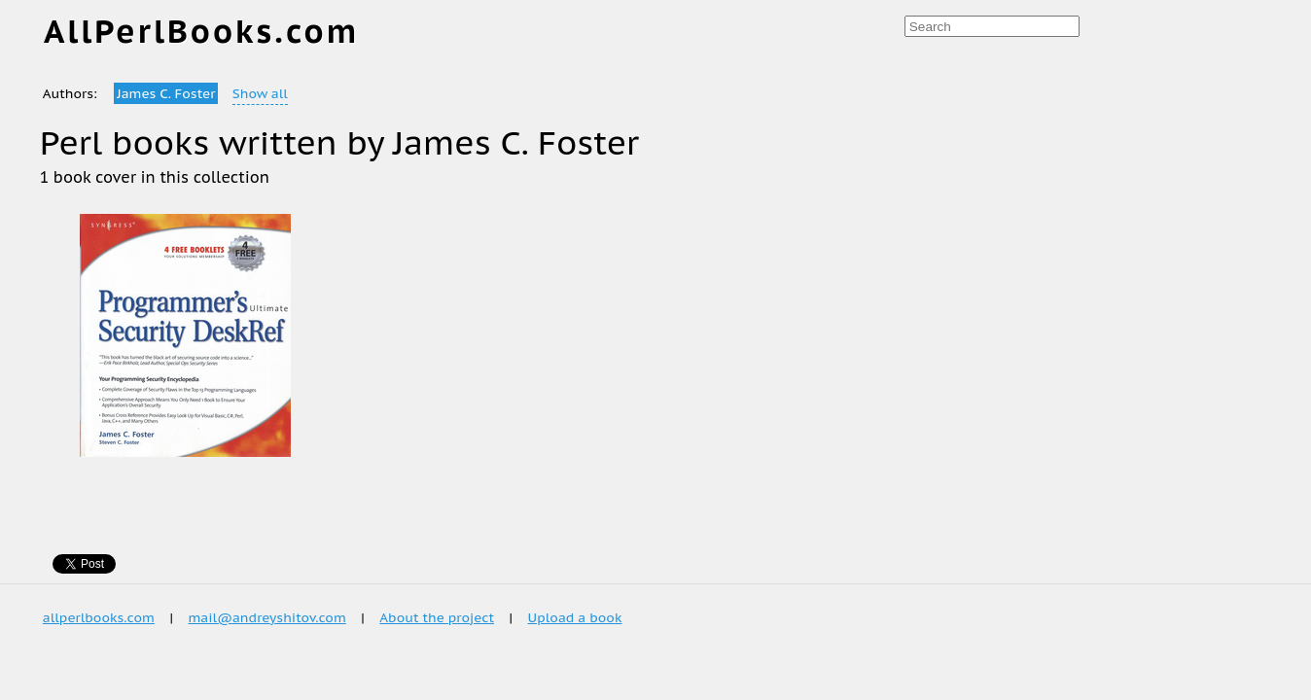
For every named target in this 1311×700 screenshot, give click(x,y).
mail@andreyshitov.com (266, 617)
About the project (436, 617)
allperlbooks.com (99, 617)
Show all (260, 93)
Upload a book (575, 617)
